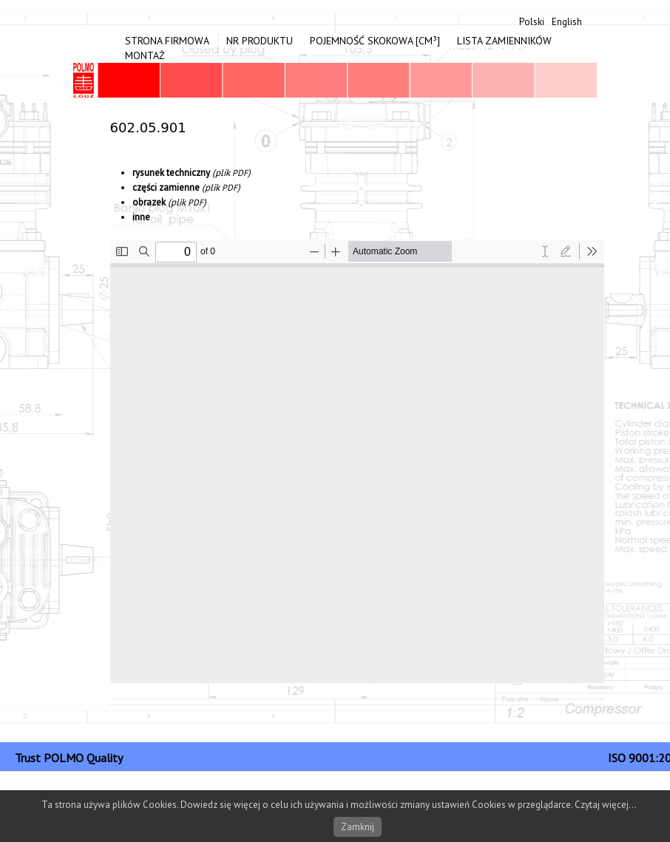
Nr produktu (259, 40)
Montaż (145, 55)
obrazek (149, 202)
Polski (531, 22)
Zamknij (357, 827)
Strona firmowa (167, 40)
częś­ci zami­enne (166, 187)
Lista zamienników (504, 40)
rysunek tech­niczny (171, 172)
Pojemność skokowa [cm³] (375, 40)
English (567, 22)
